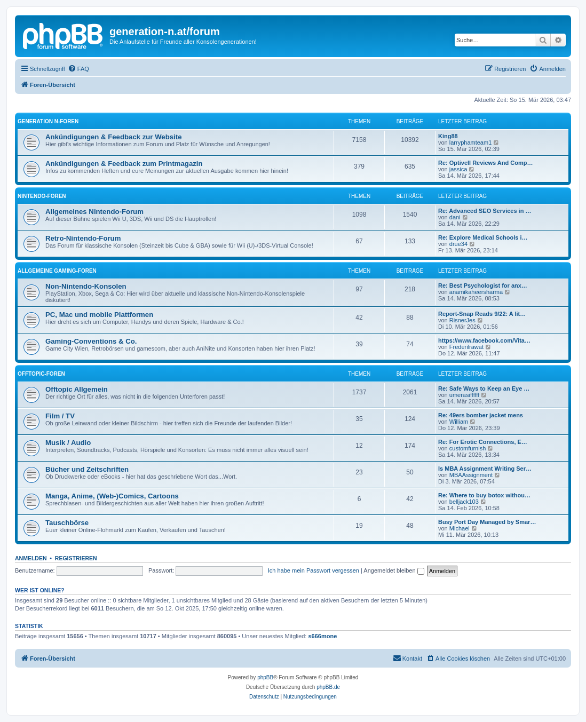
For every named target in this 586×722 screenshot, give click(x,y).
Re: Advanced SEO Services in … (484, 211)
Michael (459, 528)
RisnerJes (462, 320)
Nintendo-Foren (42, 196)
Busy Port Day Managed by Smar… (487, 522)
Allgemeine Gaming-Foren (57, 271)
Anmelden (31, 558)
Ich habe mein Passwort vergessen (313, 570)
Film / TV (60, 416)
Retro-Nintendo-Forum (83, 238)
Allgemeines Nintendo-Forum (94, 212)
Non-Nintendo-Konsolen (85, 286)
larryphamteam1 (470, 142)
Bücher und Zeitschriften (87, 469)
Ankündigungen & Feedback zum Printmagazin (124, 164)
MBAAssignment (471, 475)
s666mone (322, 636)
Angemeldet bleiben (393, 570)
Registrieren (76, 558)
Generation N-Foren (48, 121)
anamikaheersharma (476, 292)
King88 (448, 136)
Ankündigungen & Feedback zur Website (113, 137)
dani (455, 217)
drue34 (458, 244)
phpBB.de (328, 687)
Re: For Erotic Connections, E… (482, 442)
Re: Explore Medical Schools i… (483, 237)
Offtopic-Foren (41, 374)
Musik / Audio (68, 443)
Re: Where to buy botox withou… (484, 495)
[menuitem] (78, 68)
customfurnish (467, 448)
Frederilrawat (466, 347)
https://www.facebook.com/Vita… (484, 340)
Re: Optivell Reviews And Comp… (485, 163)
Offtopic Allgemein (76, 389)
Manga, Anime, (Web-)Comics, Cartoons (112, 496)
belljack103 (464, 501)
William (458, 421)
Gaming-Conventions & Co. (91, 341)
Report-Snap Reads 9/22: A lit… (482, 314)
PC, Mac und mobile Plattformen (99, 315)
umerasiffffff (464, 395)
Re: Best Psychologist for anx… (482, 285)
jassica (458, 169)
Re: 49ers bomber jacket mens (480, 415)
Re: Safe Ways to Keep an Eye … (483, 388)
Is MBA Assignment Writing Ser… (485, 468)
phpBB (265, 677)
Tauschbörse (67, 523)
